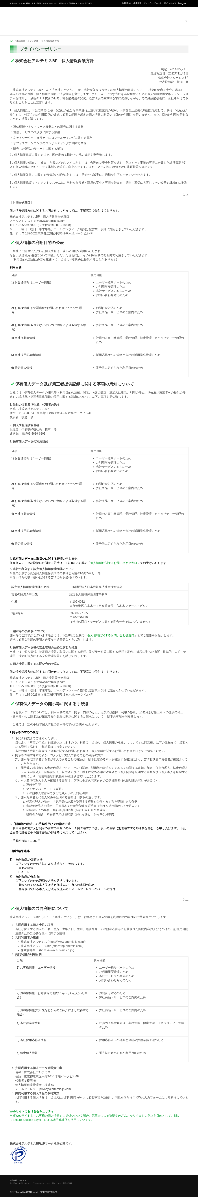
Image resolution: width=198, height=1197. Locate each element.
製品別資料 (67, 1183)
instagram (182, 3)
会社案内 (126, 3)
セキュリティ (57, 21)
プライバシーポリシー (41, 1183)
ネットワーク (114, 21)
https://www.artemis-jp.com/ (67, 941)
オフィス (85, 21)
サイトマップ (170, 3)
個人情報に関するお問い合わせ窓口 (113, 562)
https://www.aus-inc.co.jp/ (56, 950)
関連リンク (56, 1183)
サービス (142, 21)
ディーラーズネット (153, 3)
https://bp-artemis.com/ (67, 946)
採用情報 (137, 3)
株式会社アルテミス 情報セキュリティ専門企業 (24, 17)
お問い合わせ (171, 21)
